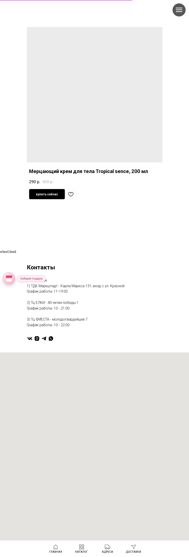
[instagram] (37, 338)
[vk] (30, 338)
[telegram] (44, 338)
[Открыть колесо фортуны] (9, 278)
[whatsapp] (51, 338)
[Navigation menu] (179, 10)
